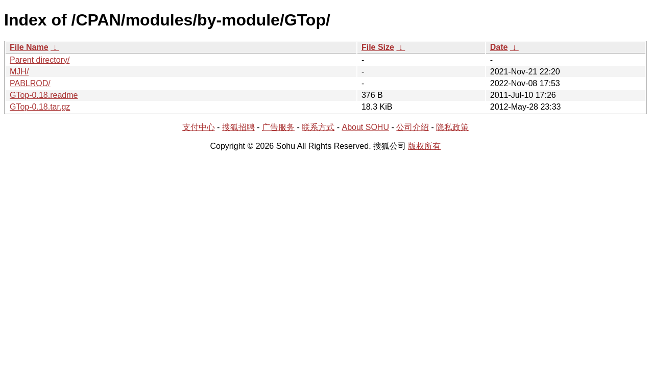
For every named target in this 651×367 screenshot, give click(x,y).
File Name (29, 47)
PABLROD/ (30, 83)
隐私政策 (452, 127)
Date (499, 47)
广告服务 (278, 127)
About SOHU (365, 127)
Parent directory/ (39, 60)
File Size (377, 47)
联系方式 (318, 127)
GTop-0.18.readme (44, 95)
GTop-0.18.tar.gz (40, 106)
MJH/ (19, 71)
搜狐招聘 (238, 127)
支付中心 (198, 127)
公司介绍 (412, 127)
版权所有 (424, 146)
